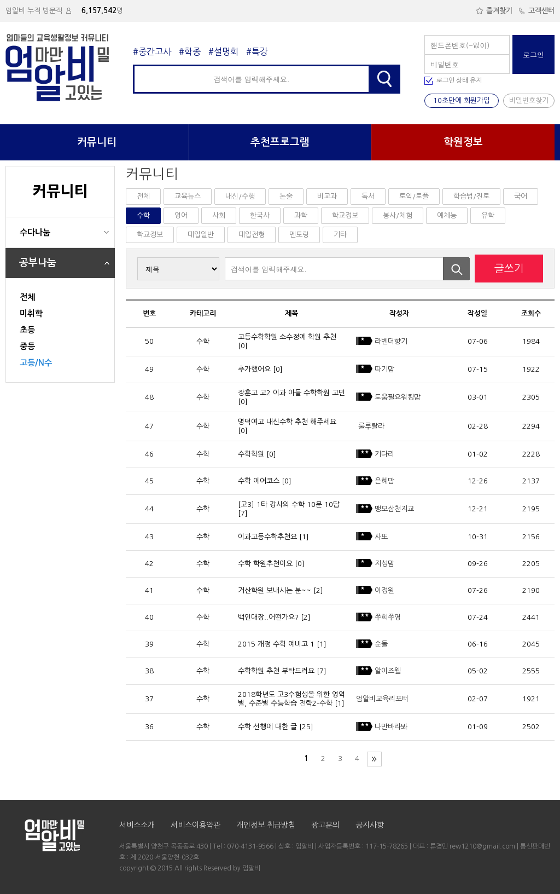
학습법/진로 (471, 196)
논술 (286, 196)
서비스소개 (137, 825)
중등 (27, 346)
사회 (218, 215)
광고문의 (325, 825)
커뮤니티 (96, 142)
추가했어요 (254, 369)
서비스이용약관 (195, 825)
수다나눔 (35, 232)
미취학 (31, 313)
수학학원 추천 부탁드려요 (276, 670)
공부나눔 (37, 263)
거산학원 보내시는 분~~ (274, 590)
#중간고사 (152, 51)
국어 (520, 196)
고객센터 (536, 10)
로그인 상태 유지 (459, 80)
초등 (27, 330)
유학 (487, 215)
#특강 (257, 51)
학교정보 (345, 215)
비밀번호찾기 (529, 100)
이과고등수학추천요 (267, 536)
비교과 (327, 196)
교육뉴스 (187, 196)
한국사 (260, 215)
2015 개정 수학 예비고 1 (276, 644)
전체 (27, 297)
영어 (181, 215)
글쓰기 (509, 268)
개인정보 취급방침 (265, 825)
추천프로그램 (280, 142)
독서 (368, 196)
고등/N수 (36, 363)
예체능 (447, 215)
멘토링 (299, 234)
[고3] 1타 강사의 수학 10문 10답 (289, 504)
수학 (143, 215)
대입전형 (251, 234)
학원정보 (463, 142)
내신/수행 (240, 196)
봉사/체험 (397, 215)
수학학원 (251, 454)
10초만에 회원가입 (461, 100)
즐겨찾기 (494, 10)
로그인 (533, 54)
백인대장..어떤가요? (268, 617)
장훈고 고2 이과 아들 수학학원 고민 (291, 392)
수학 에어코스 (258, 481)
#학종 (190, 51)
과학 (300, 215)
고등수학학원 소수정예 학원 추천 (287, 337)
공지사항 (369, 825)
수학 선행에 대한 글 (267, 726)
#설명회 (223, 51)
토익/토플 (414, 196)
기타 (340, 234)
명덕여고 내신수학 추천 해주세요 (287, 421)
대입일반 (201, 234)
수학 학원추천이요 (265, 563)
